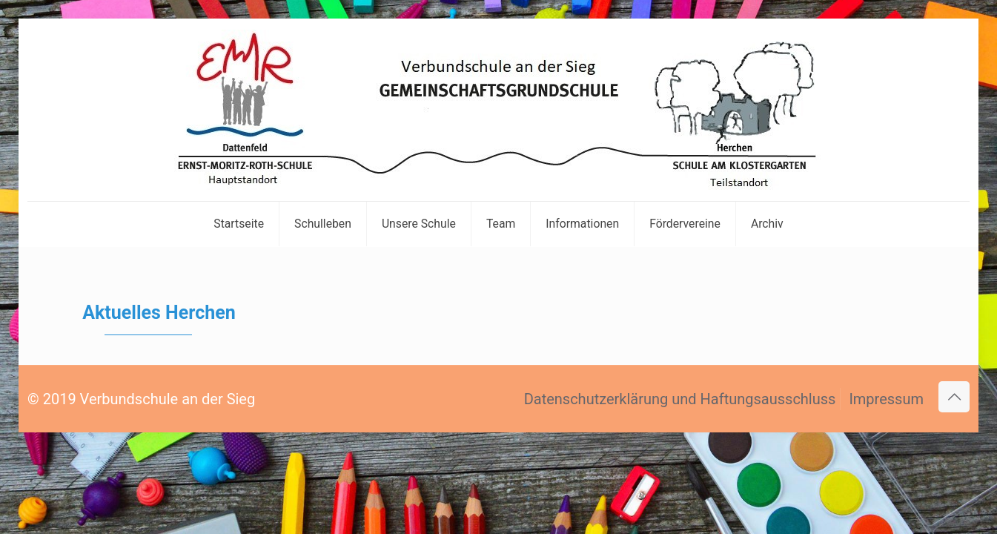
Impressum (886, 399)
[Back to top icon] (954, 396)
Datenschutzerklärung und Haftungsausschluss (680, 399)
